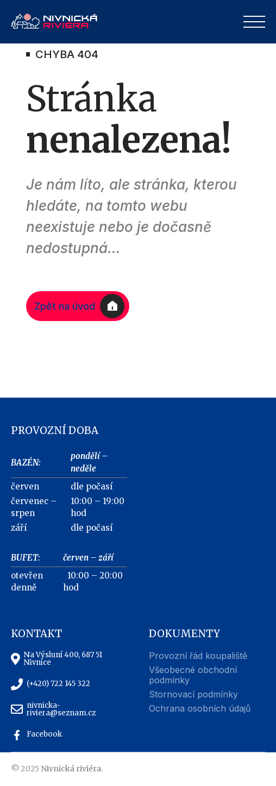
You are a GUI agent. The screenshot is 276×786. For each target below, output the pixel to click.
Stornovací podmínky (193, 694)
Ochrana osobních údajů (199, 708)
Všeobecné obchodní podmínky (193, 675)
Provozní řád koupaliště (198, 655)
